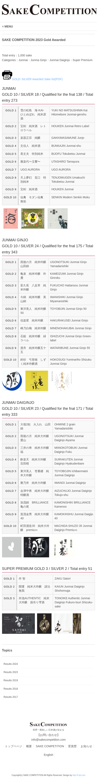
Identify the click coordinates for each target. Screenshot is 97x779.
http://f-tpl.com (79, 775)
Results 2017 (11, 697)
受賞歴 (72, 746)
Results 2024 (11, 664)
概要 (29, 746)
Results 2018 (11, 688)
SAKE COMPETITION (50, 746)
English (48, 754)
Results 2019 (11, 680)
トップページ (13, 746)
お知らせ (86, 746)
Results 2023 (11, 672)
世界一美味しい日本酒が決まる (48, 730)
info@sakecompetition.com (48, 739)
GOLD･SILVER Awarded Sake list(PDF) (37, 79)
